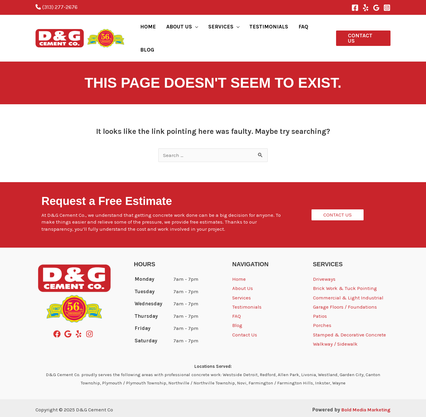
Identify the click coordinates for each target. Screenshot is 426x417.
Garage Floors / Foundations (345, 289)
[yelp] (80, 316)
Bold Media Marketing (362, 392)
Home (239, 261)
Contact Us (244, 317)
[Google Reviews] (376, 7)
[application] (200, 29)
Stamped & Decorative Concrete (350, 317)
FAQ (236, 298)
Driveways (324, 261)
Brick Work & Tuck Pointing (345, 271)
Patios (320, 298)
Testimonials (247, 289)
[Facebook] (355, 7)
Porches (322, 308)
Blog (237, 308)
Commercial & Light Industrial (348, 280)
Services (241, 280)
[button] (362, 29)
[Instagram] (386, 7)
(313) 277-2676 (57, 7)
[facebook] (58, 316)
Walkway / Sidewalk (336, 327)
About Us (242, 271)
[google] (69, 316)
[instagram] (91, 316)
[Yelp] (365, 7)
